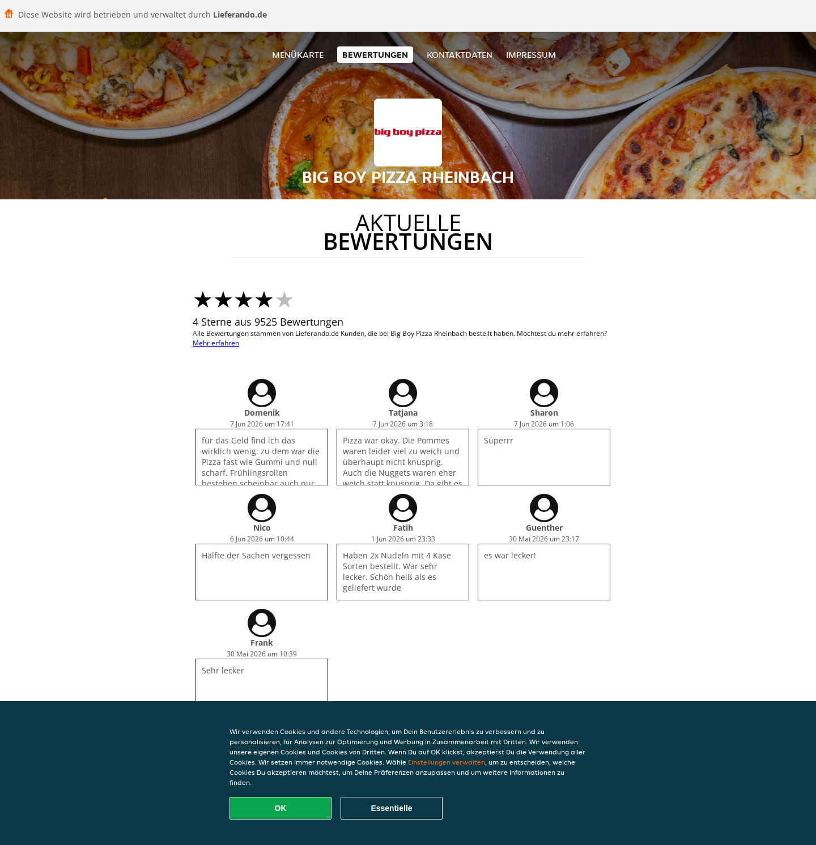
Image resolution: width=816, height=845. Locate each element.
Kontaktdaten (459, 55)
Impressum (531, 55)
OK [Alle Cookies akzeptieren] (281, 808)
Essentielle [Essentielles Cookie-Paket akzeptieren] (391, 808)
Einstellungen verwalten (446, 762)
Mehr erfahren (216, 343)
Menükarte (298, 55)
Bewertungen (375, 55)
